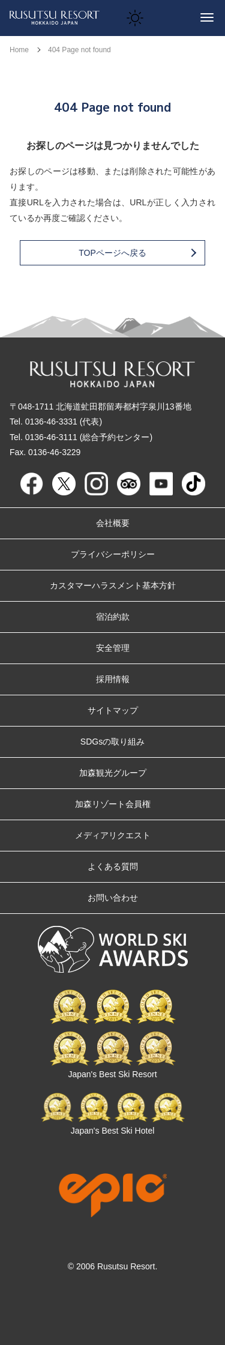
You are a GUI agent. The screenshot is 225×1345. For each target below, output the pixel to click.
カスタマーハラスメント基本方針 (113, 585)
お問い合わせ (113, 897)
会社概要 (113, 523)
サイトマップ (113, 710)
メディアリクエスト (113, 835)
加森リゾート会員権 (113, 804)
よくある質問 (113, 866)
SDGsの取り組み (112, 741)
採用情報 (113, 679)
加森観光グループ (112, 773)
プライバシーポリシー (113, 554)
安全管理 (113, 648)
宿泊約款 (113, 616)
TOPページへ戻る (137, 253)
